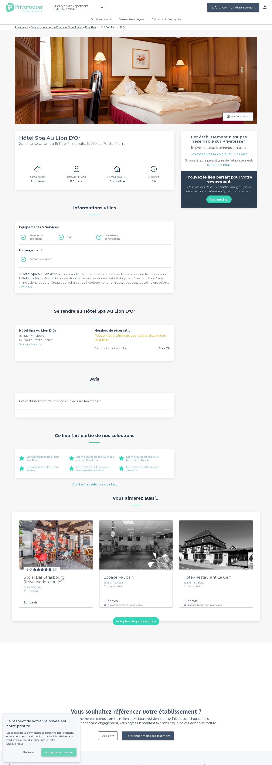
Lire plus (25, 287)
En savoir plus (14, 743)
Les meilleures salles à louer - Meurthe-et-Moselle (143, 458)
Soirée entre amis (101, 19)
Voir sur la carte (30, 344)
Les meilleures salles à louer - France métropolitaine (93, 468)
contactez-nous (218, 165)
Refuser (28, 752)
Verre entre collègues (131, 19)
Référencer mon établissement (233, 7)
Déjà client (108, 735)
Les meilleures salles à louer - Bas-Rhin (219, 154)
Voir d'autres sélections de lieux (95, 484)
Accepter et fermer (59, 752)
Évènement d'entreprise (166, 19)
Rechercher (219, 199)
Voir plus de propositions (136, 621)
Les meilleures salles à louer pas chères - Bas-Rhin (95, 458)
